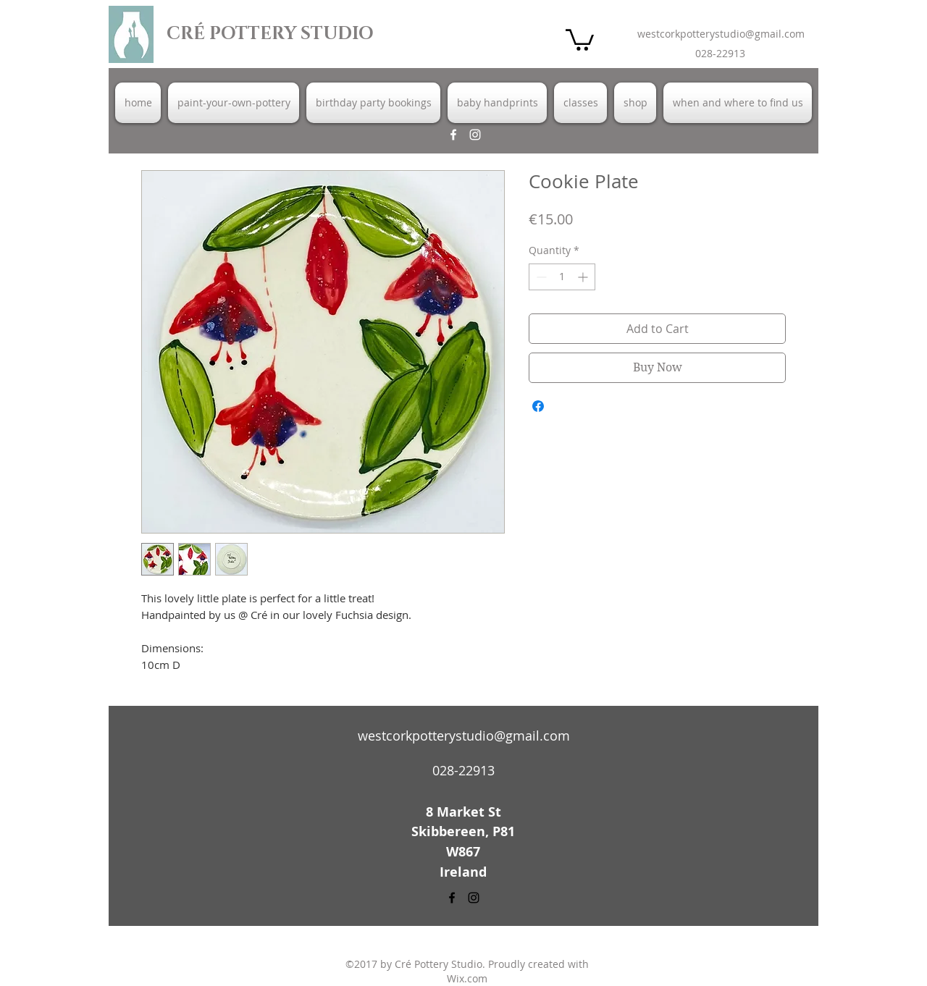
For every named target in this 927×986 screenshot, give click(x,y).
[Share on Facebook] (538, 406)
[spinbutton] (562, 277)
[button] (580, 39)
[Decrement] (540, 277)
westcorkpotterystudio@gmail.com (721, 34)
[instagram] (475, 134)
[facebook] (453, 134)
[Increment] (584, 277)
